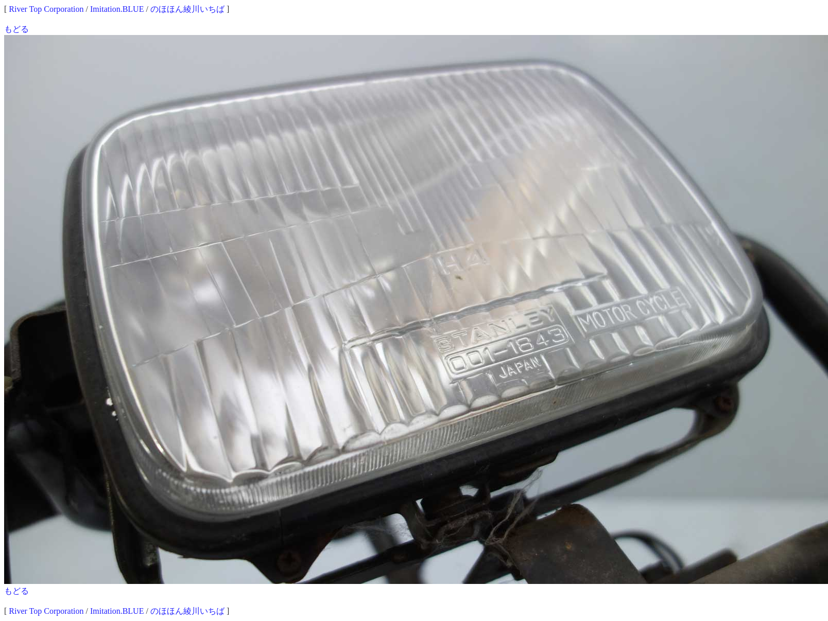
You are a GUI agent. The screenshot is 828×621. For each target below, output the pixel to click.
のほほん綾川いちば (187, 9)
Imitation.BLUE (117, 9)
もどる (16, 29)
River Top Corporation (46, 9)
